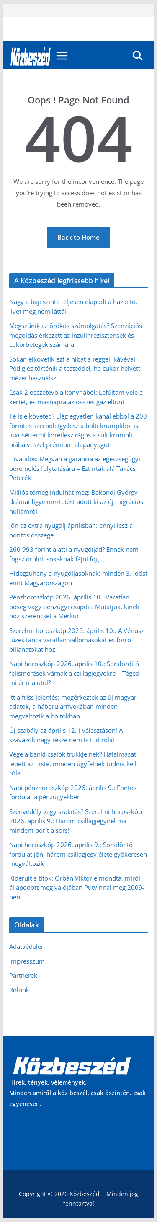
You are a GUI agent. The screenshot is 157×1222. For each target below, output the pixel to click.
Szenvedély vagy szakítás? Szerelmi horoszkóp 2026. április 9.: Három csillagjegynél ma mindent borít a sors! (75, 820)
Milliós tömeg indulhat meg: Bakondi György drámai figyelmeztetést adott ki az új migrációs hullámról (76, 501)
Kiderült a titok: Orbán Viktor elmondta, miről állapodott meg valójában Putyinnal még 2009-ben (76, 887)
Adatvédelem (28, 946)
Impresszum (27, 961)
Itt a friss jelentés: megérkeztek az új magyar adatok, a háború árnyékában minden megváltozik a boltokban (72, 706)
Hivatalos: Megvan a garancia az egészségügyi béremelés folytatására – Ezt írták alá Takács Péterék (74, 468)
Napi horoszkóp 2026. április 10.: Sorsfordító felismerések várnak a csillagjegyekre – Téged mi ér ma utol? (74, 673)
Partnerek (23, 975)
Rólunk (19, 990)
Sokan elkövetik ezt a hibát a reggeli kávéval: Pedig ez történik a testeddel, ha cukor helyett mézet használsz (74, 368)
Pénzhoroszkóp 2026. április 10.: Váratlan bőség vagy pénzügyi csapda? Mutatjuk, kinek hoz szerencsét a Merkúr (74, 606)
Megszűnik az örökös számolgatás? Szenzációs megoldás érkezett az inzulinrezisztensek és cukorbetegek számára (75, 335)
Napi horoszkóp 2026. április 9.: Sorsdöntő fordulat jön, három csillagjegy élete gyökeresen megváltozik (78, 854)
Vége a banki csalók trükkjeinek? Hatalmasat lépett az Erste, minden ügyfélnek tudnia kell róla (72, 763)
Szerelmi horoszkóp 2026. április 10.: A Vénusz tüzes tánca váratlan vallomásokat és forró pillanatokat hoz (76, 640)
